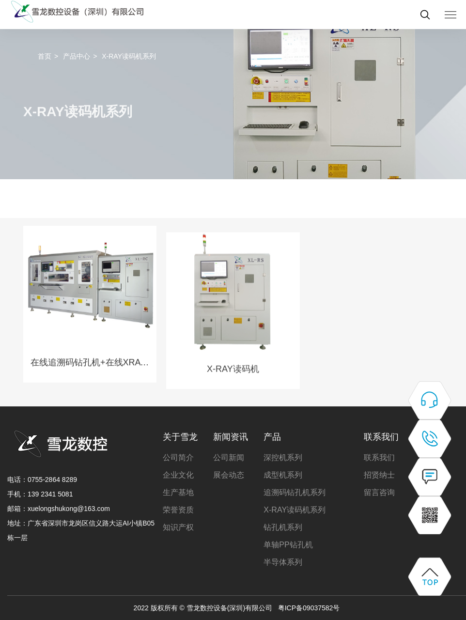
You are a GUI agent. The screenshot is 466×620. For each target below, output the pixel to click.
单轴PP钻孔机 (288, 545)
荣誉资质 (178, 510)
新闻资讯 (230, 437)
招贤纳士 (379, 475)
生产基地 (178, 492)
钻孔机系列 (283, 527)
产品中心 (76, 56)
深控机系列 (283, 457)
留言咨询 (379, 492)
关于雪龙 (180, 437)
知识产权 (178, 527)
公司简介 (178, 457)
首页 (44, 56)
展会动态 (228, 475)
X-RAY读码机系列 (295, 510)
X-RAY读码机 (233, 393)
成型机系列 (283, 475)
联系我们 (381, 437)
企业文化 (178, 475)
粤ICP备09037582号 (309, 608)
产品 (272, 437)
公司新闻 (228, 457)
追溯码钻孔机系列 (295, 492)
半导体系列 (283, 562)
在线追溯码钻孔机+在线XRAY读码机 (90, 379)
